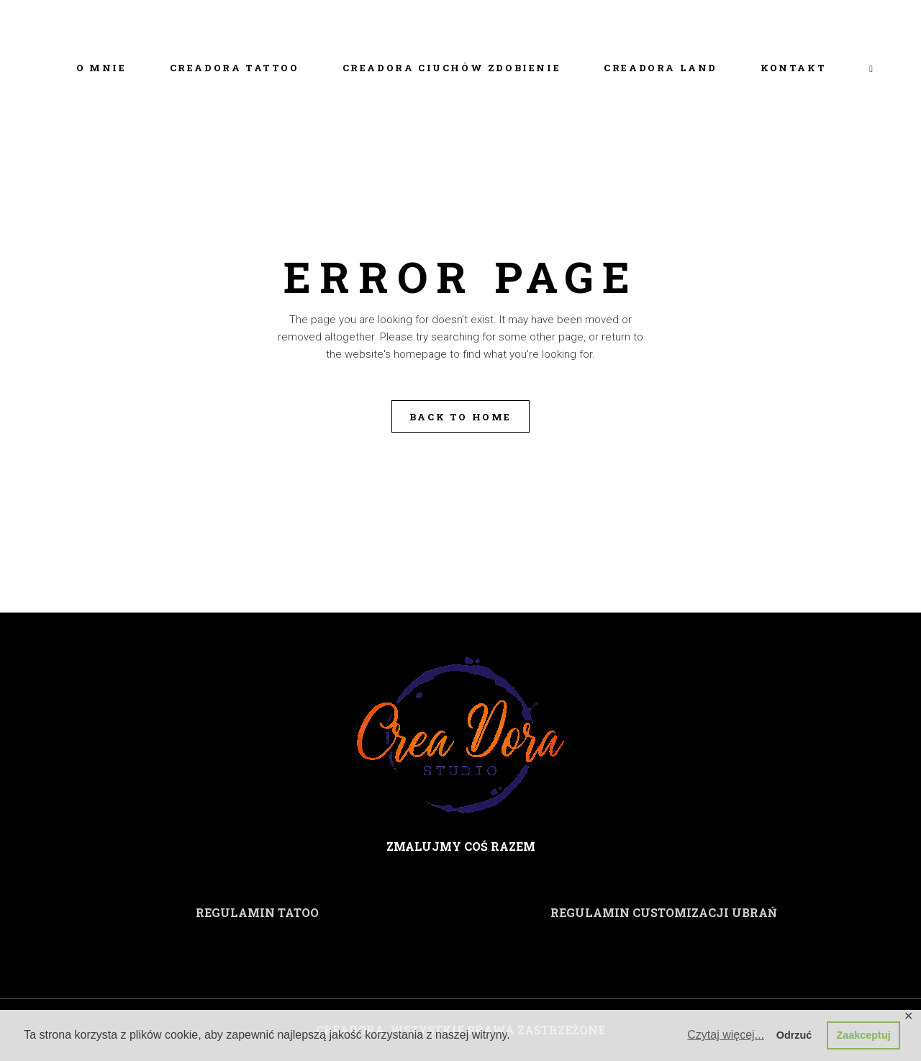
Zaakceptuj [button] (864, 1035)
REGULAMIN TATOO (257, 912)
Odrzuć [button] (794, 1035)
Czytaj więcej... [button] (725, 1035)
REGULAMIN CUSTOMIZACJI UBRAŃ (663, 912)
